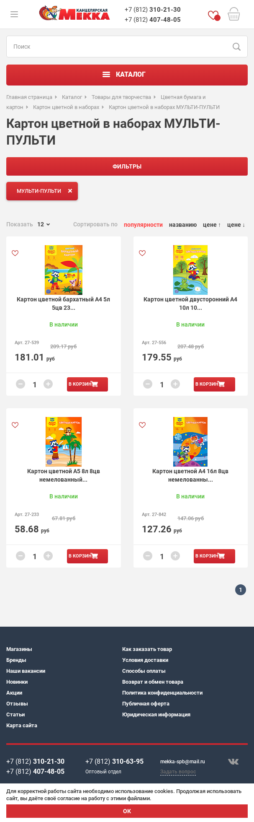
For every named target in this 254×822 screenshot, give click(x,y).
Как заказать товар (147, 649)
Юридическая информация (156, 714)
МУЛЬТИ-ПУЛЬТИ (46, 191)
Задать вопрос (178, 772)
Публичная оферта (145, 703)
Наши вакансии (25, 671)
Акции (14, 693)
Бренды (16, 660)
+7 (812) (153, 9)
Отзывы (17, 703)
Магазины (19, 649)
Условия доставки (145, 660)
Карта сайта (21, 725)
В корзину (82, 384)
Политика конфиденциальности (162, 693)
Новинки (17, 682)
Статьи (15, 714)
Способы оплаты (144, 671)
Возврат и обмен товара (152, 682)
